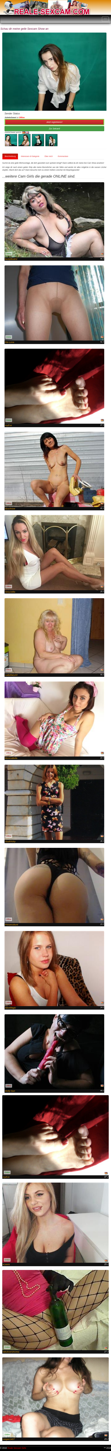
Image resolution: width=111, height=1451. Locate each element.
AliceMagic (10, 1007)
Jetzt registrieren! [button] (54, 122)
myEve (8, 425)
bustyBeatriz (11, 259)
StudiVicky (10, 841)
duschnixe (10, 508)
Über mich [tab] (48, 156)
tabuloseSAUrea (11, 1351)
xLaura (6, 1264)
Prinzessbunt (11, 924)
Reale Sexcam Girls (16, 1448)
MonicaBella (11, 758)
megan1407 (9, 1439)
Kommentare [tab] (63, 156)
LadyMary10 (11, 675)
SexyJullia (10, 591)
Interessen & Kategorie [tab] (30, 156)
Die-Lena (9, 342)
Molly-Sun (10, 1091)
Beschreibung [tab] (10, 156)
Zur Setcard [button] (54, 128)
